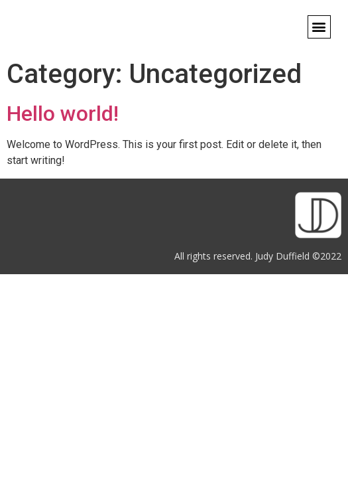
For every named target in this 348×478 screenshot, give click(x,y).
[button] (319, 27)
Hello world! (63, 113)
